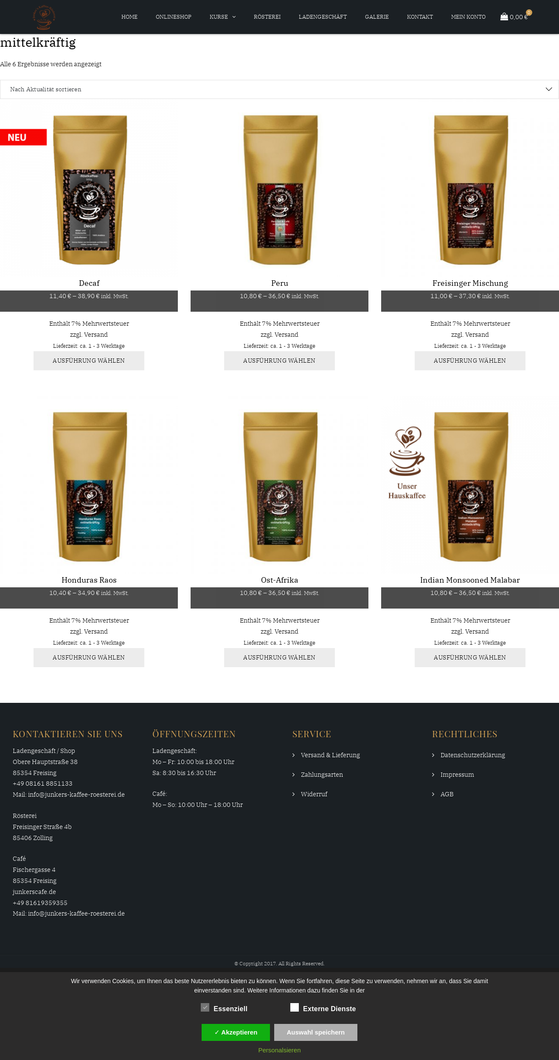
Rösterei (267, 16)
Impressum (457, 774)
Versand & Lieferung (330, 755)
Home (129, 16)
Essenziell (224, 1007)
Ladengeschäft (323, 16)
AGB (447, 794)
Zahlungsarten (322, 774)
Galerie (377, 16)
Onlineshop (173, 16)
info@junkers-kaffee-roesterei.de (76, 794)
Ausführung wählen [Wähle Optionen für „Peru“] (279, 360)
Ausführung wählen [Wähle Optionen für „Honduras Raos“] (89, 657)
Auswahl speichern (316, 1032)
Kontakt (420, 16)
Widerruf (314, 794)
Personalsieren (279, 1050)
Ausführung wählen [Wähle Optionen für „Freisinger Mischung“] (470, 360)
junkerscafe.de (34, 892)
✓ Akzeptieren (236, 1032)
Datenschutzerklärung (473, 755)
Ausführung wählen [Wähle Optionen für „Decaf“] (89, 360)
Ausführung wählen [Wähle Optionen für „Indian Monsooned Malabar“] (470, 657)
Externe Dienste (323, 1007)
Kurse (219, 16)
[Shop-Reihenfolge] (279, 89)
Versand (96, 334)
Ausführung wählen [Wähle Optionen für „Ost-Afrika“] (279, 657)
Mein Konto (468, 16)
